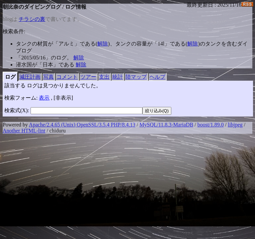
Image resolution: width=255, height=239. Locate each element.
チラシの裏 (32, 19)
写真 (48, 77)
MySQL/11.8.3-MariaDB (166, 124)
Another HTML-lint (24, 130)
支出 (104, 77)
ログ (10, 77)
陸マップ (136, 77)
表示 (44, 98)
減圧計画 (30, 77)
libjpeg (235, 124)
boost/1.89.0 (211, 124)
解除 (102, 43)
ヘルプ (157, 77)
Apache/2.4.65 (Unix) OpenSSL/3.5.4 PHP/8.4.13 (82, 124)
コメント (67, 77)
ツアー (88, 77)
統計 (117, 77)
